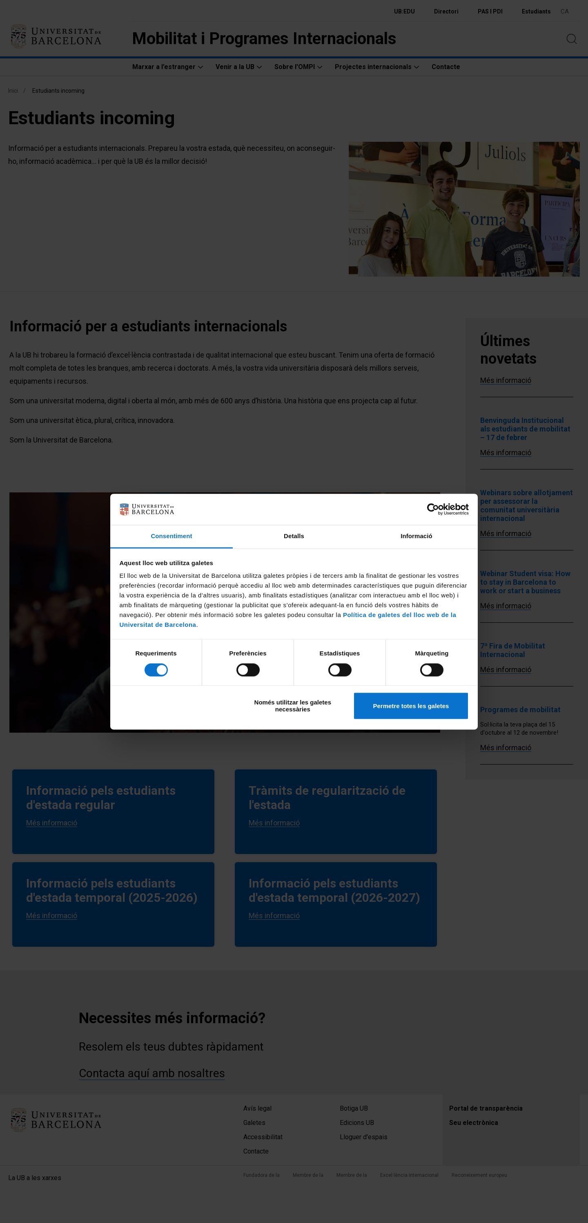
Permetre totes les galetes (411, 705)
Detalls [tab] (294, 536)
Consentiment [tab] (171, 536)
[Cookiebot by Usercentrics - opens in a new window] (433, 509)
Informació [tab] (416, 536)
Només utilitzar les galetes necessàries (292, 706)
